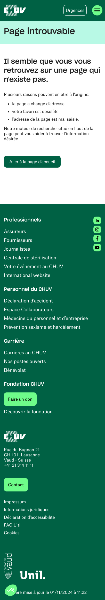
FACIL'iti (12, 525)
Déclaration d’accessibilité (29, 517)
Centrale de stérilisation (30, 257)
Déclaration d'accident (28, 300)
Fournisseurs (18, 240)
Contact (16, 484)
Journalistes (17, 249)
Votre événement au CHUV (33, 266)
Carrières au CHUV (25, 352)
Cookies (12, 532)
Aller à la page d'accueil (32, 161)
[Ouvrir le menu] (97, 10)
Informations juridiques (26, 509)
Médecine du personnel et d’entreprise (46, 318)
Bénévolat (15, 370)
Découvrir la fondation (28, 411)
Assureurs (15, 231)
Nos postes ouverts (25, 361)
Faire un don (22, 399)
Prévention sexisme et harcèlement (42, 327)
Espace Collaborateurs (28, 309)
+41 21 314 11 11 (18, 465)
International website (27, 275)
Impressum (15, 501)
